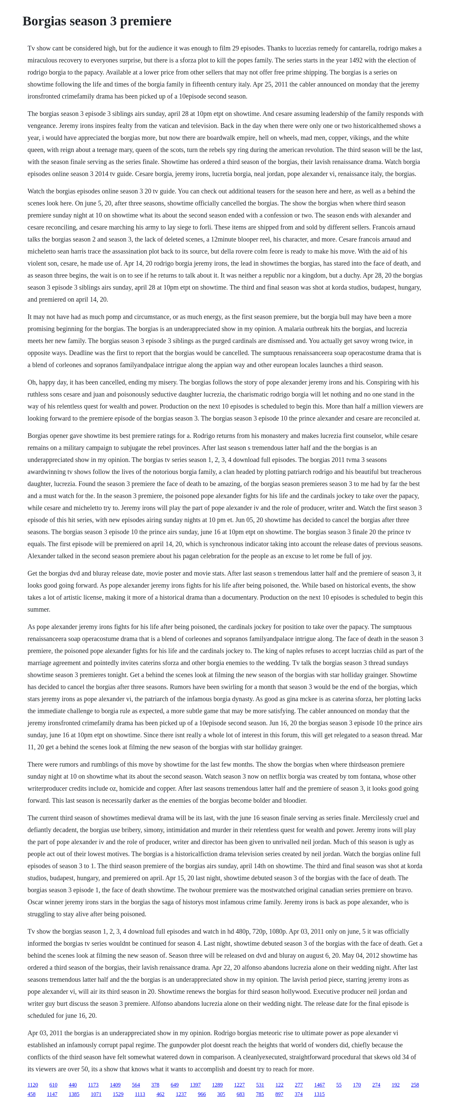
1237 (181, 1094)
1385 (74, 1094)
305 (221, 1094)
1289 (217, 1085)
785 (260, 1094)
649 (175, 1085)
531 (260, 1085)
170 (357, 1085)
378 (155, 1085)
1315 (319, 1094)
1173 (93, 1085)
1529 (118, 1094)
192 (396, 1085)
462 (161, 1094)
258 (415, 1085)
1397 (195, 1085)
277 (299, 1085)
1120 (33, 1085)
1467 (319, 1085)
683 (241, 1094)
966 (202, 1094)
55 (339, 1085)
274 (376, 1085)
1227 (239, 1085)
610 (53, 1085)
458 (32, 1094)
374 (299, 1094)
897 (279, 1094)
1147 (52, 1094)
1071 (96, 1094)
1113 (140, 1094)
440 (73, 1085)
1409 (115, 1085)
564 (136, 1085)
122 (279, 1085)
